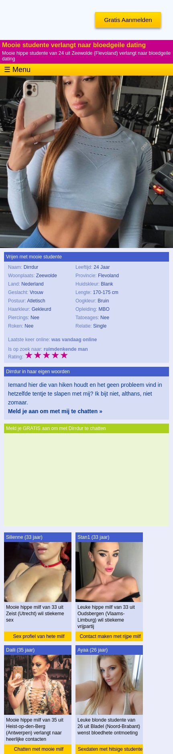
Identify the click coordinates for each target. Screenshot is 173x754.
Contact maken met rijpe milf (109, 636)
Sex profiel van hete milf (38, 636)
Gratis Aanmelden (128, 19)
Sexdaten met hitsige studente (110, 749)
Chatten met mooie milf (38, 749)
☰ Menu (17, 70)
